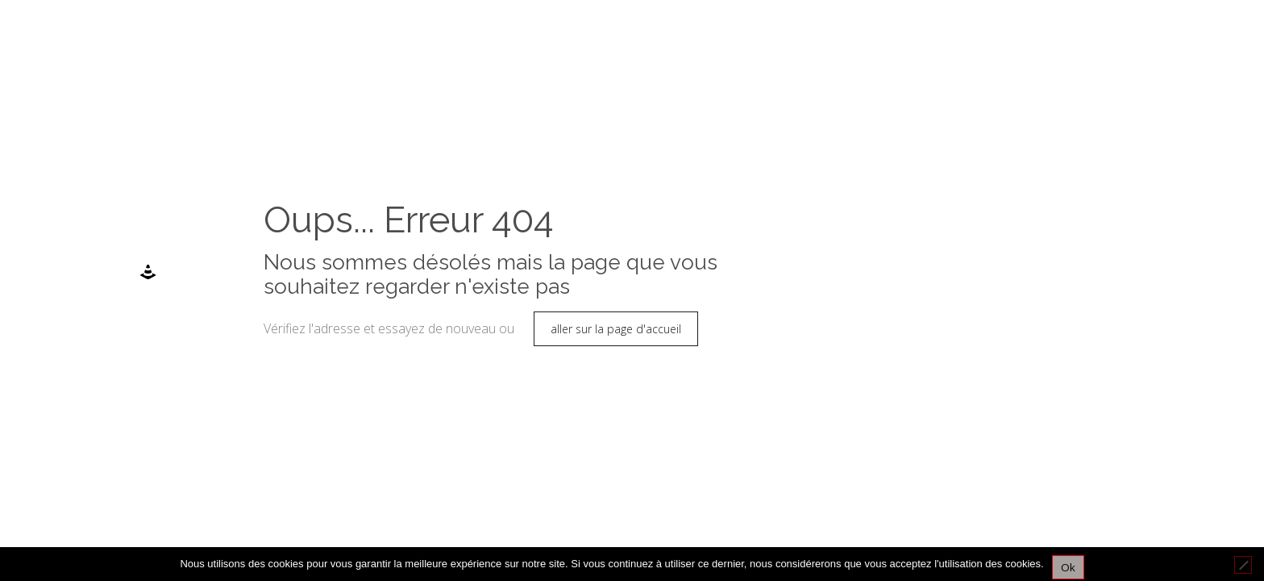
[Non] (1243, 565)
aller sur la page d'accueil (616, 328)
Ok (1068, 567)
